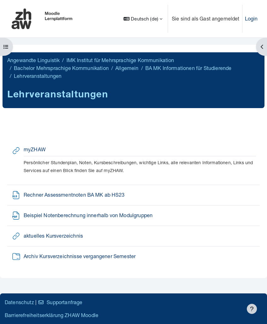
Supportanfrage (60, 302)
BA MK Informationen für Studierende (188, 68)
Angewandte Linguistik (33, 60)
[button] (142, 19)
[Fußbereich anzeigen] (252, 309)
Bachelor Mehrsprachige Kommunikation (61, 68)
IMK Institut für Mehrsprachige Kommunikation (120, 60)
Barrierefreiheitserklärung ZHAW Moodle (51, 315)
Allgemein (126, 68)
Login (251, 18)
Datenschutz (19, 302)
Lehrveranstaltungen (37, 76)
